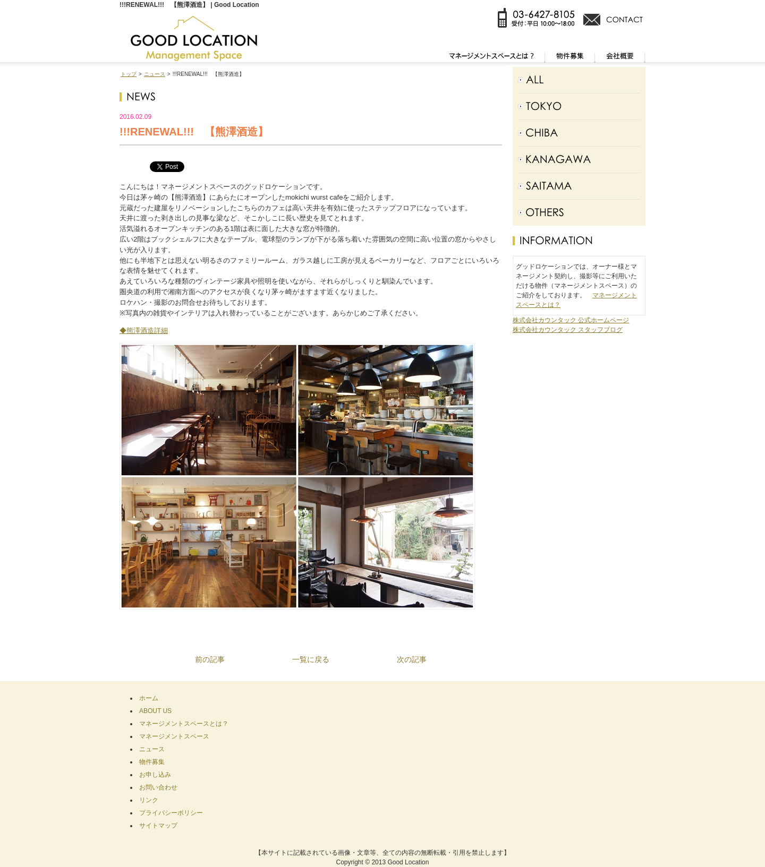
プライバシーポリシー (171, 813)
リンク (148, 800)
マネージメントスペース (174, 736)
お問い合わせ (158, 787)
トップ (129, 74)
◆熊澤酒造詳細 (144, 330)
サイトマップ (158, 825)
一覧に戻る (310, 659)
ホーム (148, 698)
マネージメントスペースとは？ (183, 723)
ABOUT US (155, 711)
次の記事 (412, 659)
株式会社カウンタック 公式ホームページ (571, 320)
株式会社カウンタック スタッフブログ (568, 329)
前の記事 (210, 659)
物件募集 (152, 762)
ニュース (154, 74)
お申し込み (155, 774)
